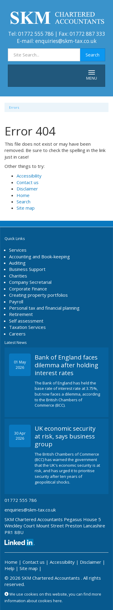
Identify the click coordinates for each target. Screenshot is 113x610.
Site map (26, 208)
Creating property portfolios (38, 295)
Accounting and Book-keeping (39, 256)
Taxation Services (27, 327)
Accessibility (29, 176)
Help (9, 568)
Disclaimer (27, 189)
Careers (17, 334)
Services (18, 250)
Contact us (28, 182)
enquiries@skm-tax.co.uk (65, 41)
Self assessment (26, 321)
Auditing (17, 263)
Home (23, 195)
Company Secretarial (30, 282)
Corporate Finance (28, 289)
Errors (14, 107)
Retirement (21, 314)
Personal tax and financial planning (44, 308)
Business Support (27, 269)
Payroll (16, 302)
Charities (18, 276)
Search (92, 55)
